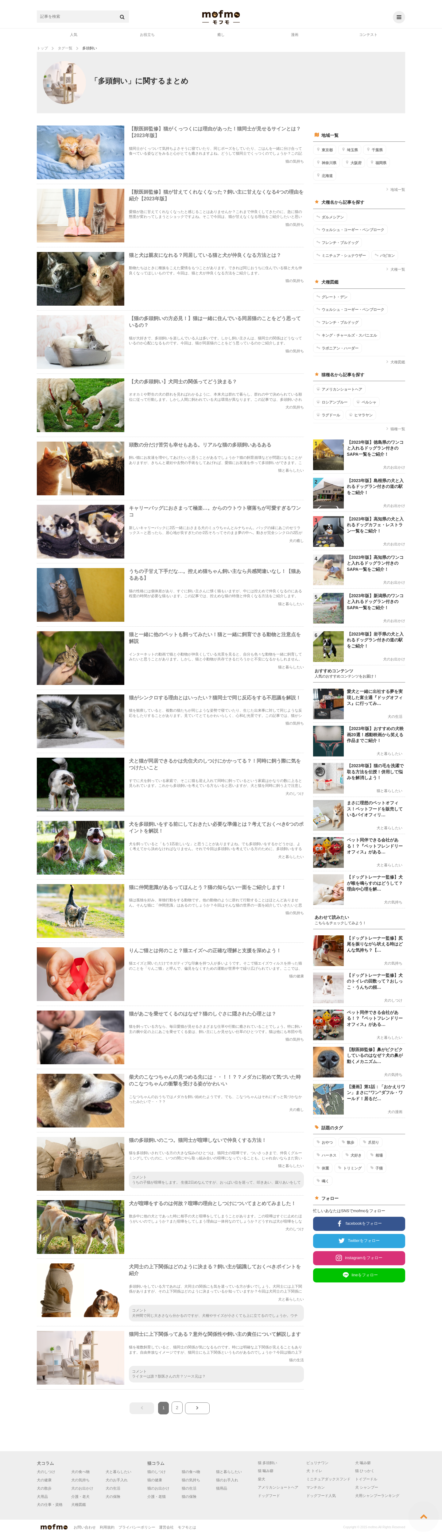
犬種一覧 (395, 269)
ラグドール (328, 415)
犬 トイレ (314, 1471)
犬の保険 (113, 1496)
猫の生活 (189, 1488)
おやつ (324, 1142)
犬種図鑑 (395, 362)
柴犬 (261, 1479)
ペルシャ (366, 402)
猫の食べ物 (191, 1472)
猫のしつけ (156, 1472)
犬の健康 (44, 1480)
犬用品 (42, 1496)
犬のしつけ (46, 1472)
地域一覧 (395, 190)
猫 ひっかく (364, 1471)
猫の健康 (154, 1480)
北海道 (324, 175)
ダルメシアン (330, 217)
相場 (376, 1155)
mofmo (221, 17)
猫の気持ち (191, 1480)
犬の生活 (113, 1488)
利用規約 (107, 1527)
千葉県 (374, 150)
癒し (221, 35)
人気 (73, 35)
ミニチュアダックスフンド (328, 1479)
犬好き (353, 1155)
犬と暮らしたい (118, 1472)
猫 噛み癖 (265, 1471)
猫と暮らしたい (229, 1472)
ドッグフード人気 (321, 1496)
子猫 (376, 1168)
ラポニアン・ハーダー (337, 348)
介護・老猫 (156, 1496)
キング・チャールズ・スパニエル (346, 335)
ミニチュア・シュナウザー (341, 255)
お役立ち (147, 35)
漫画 (294, 35)
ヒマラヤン (361, 415)
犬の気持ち (80, 1480)
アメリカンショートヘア (339, 389)
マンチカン (315, 1487)
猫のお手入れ (227, 1480)
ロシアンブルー (331, 402)
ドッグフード (269, 1496)
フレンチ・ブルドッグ (337, 242)
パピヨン (385, 255)
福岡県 (378, 163)
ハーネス (326, 1155)
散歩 (348, 1142)
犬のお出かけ (82, 1488)
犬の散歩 (44, 1488)
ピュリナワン (317, 1463)
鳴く (322, 1181)
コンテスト (368, 35)
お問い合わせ (85, 1527)
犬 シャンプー (366, 1487)
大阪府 (353, 163)
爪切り (371, 1142)
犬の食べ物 (80, 1472)
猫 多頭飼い (267, 1463)
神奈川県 (326, 163)
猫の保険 (189, 1496)
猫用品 (221, 1488)
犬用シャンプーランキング (377, 1496)
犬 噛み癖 (363, 1463)
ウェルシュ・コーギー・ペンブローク (350, 229)
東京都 (324, 150)
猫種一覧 (395, 429)
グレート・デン (331, 297)
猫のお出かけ (158, 1488)
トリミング (350, 1168)
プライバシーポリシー (136, 1527)
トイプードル (366, 1479)
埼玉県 (350, 150)
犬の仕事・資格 (50, 1504)
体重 (322, 1168)
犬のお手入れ (117, 1480)
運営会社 (166, 1527)
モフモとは (187, 1527)
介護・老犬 (80, 1496)
